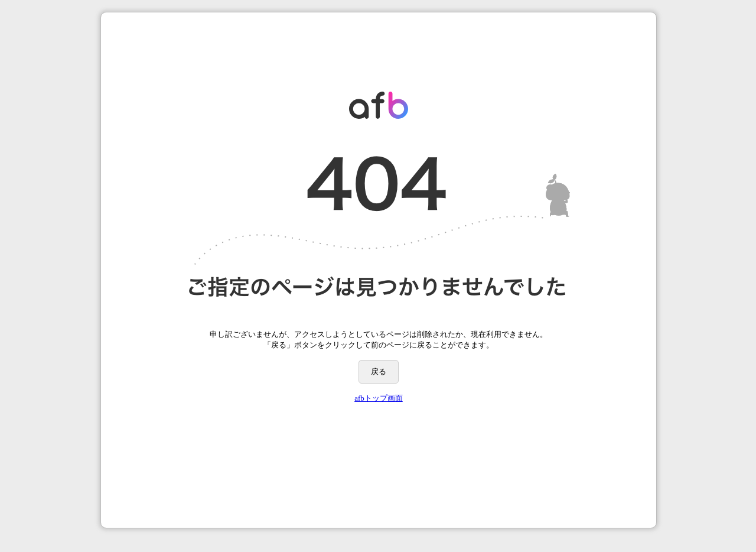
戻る (378, 371)
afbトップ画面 (378, 398)
